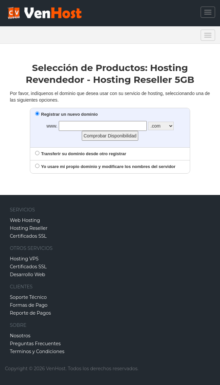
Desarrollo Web (27, 274)
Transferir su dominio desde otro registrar (80, 153)
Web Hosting (25, 220)
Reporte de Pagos (30, 313)
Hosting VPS (24, 259)
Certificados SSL (28, 236)
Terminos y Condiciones (37, 351)
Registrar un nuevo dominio (66, 114)
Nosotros (20, 336)
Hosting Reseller (29, 228)
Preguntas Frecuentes (35, 344)
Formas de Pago (29, 305)
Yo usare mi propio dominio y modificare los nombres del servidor (105, 166)
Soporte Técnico (28, 297)
